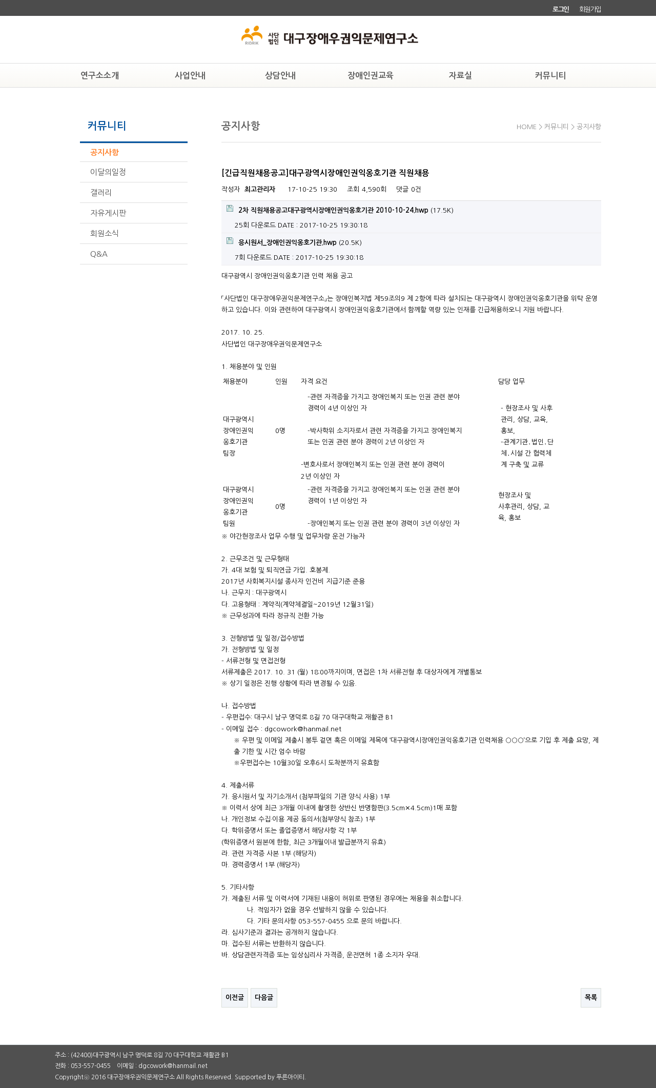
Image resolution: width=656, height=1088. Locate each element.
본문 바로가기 (0, 0)
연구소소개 (99, 75)
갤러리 (101, 192)
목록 (591, 997)
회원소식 (104, 233)
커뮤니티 (550, 75)
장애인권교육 (370, 75)
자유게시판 (108, 213)
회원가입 (590, 9)
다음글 (264, 997)
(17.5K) (340, 209)
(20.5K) (294, 241)
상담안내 (280, 75)
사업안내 (190, 75)
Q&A (99, 254)
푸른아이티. (291, 1077)
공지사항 (104, 152)
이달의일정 (108, 172)
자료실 (460, 75)
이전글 (234, 997)
